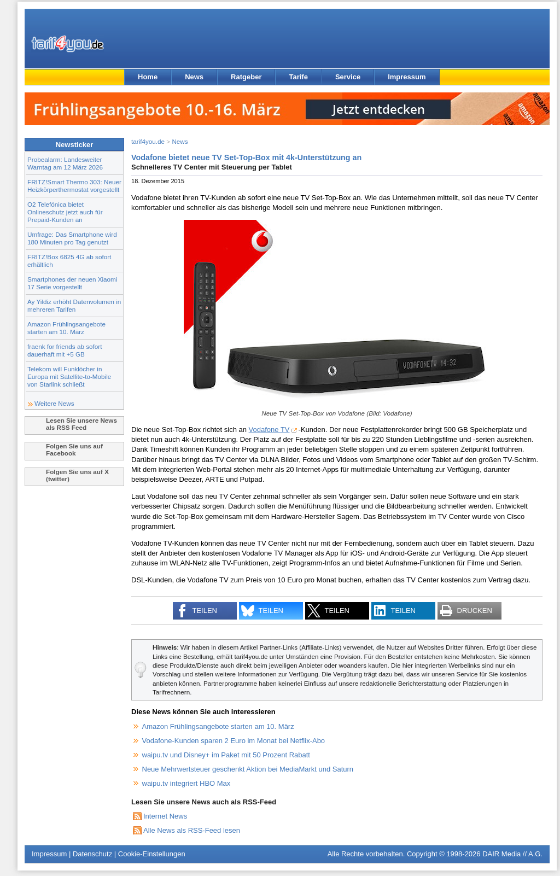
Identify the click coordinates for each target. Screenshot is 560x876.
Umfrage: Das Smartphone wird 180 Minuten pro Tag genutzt (72, 238)
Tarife (298, 77)
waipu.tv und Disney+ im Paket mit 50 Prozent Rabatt (226, 755)
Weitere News (54, 403)
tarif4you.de (148, 141)
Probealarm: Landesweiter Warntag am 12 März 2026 (65, 163)
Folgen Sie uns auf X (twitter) (77, 475)
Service (347, 77)
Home (148, 77)
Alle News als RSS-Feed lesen (191, 830)
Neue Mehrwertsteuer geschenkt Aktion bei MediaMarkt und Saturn (248, 769)
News (194, 77)
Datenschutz (92, 854)
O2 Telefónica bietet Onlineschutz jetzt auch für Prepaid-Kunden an (65, 212)
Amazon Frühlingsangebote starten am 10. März (66, 327)
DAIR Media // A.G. (512, 854)
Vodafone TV (269, 429)
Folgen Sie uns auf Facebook (74, 449)
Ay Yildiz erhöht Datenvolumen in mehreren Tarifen (74, 305)
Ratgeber (246, 77)
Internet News (165, 816)
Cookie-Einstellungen (151, 854)
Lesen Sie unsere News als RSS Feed (81, 424)
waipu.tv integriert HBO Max (186, 783)
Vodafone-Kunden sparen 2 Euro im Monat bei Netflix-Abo (233, 741)
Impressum (406, 77)
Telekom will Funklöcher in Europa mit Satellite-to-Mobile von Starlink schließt (69, 376)
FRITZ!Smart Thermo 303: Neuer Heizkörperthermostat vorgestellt (74, 185)
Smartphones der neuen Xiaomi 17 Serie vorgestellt (72, 283)
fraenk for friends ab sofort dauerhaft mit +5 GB (64, 350)
